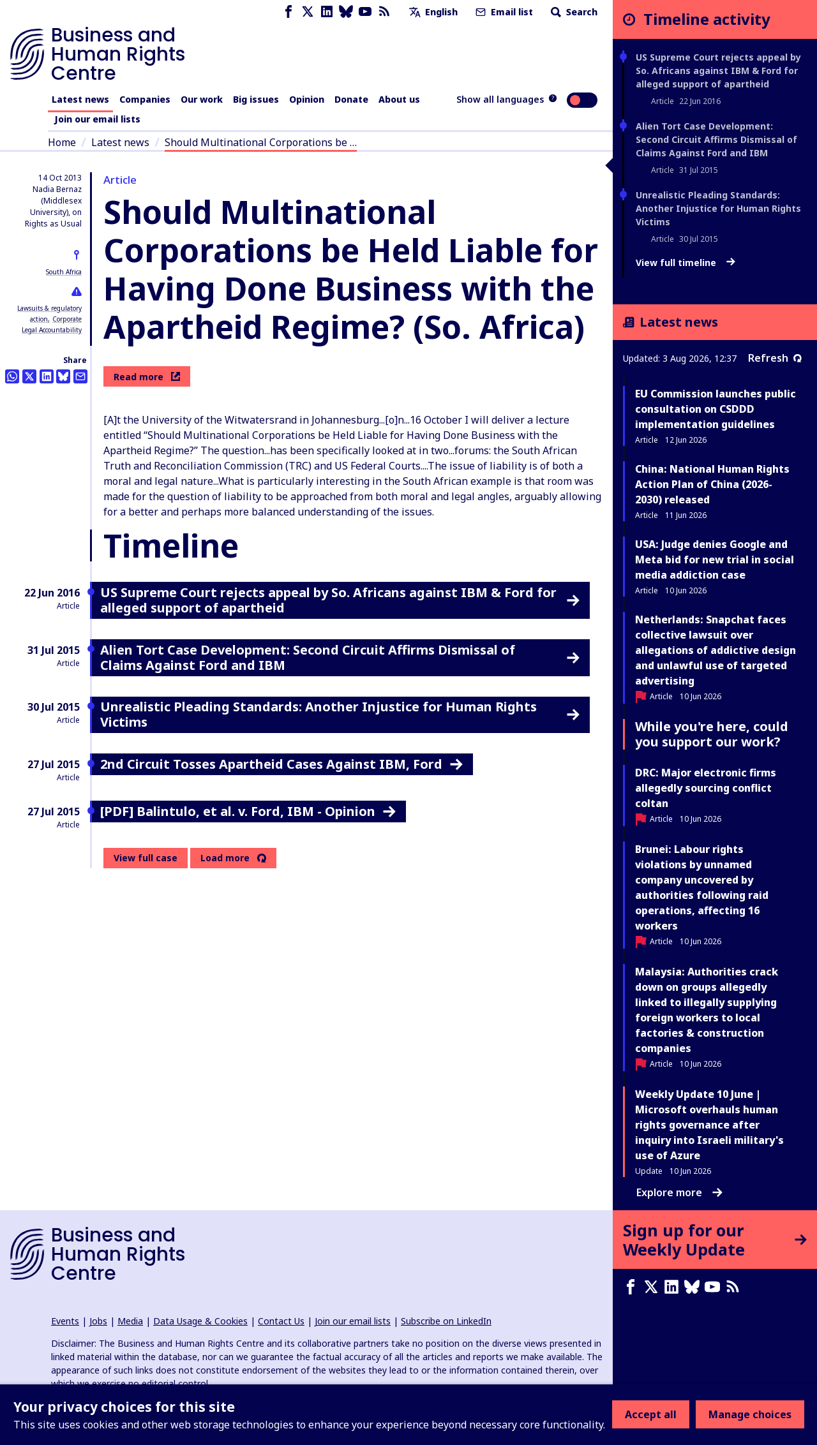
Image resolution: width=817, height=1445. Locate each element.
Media (130, 1321)
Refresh (775, 358)
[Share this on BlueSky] (63, 376)
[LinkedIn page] (326, 12)
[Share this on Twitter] (29, 376)
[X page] (307, 12)
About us (399, 99)
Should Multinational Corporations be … (261, 142)
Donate (351, 99)
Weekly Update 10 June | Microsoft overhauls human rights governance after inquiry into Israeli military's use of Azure (709, 1124)
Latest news (80, 99)
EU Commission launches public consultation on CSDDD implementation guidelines (715, 409)
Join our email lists (97, 119)
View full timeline (685, 263)
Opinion (306, 99)
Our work (202, 99)
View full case (145, 858)
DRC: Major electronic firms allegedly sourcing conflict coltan (705, 788)
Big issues (256, 99)
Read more (147, 377)
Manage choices (749, 1414)
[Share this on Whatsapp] (12, 376)
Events (65, 1321)
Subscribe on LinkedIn (446, 1321)
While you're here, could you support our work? (711, 734)
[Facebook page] (288, 12)
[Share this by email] (80, 376)
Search (572, 12)
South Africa (64, 271)
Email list (503, 12)
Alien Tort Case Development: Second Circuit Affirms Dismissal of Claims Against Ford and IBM (716, 139)
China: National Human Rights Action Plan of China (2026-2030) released (712, 484)
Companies (144, 99)
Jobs (98, 1321)
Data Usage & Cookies (200, 1321)
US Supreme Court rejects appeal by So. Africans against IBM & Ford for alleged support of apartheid (718, 70)
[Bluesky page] (346, 12)
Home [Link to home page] (62, 142)
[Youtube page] (365, 12)
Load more (225, 858)
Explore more (679, 1192)
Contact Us (281, 1321)
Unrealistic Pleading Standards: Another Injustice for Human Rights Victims (718, 208)
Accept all (651, 1414)
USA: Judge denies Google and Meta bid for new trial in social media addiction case (714, 559)
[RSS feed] (384, 12)
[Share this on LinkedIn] (47, 376)
